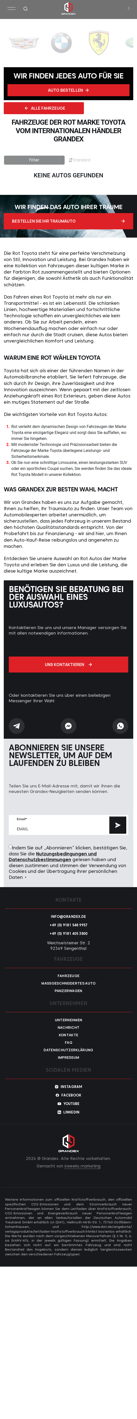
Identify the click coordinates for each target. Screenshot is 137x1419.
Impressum (68, 1055)
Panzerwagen (68, 988)
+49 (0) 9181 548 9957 (68, 922)
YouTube (71, 1101)
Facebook (71, 1092)
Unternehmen (68, 1017)
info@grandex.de (68, 914)
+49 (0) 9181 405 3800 (68, 931)
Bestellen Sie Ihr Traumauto (68, 220)
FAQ (68, 1040)
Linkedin (71, 1109)
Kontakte (68, 1032)
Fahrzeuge (69, 973)
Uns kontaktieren (68, 662)
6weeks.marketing (82, 1163)
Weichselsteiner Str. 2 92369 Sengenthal (68, 943)
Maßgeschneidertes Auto (68, 980)
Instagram (71, 1084)
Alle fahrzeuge (45, 108)
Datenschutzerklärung (68, 1047)
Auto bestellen (68, 90)
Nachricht (69, 1025)
